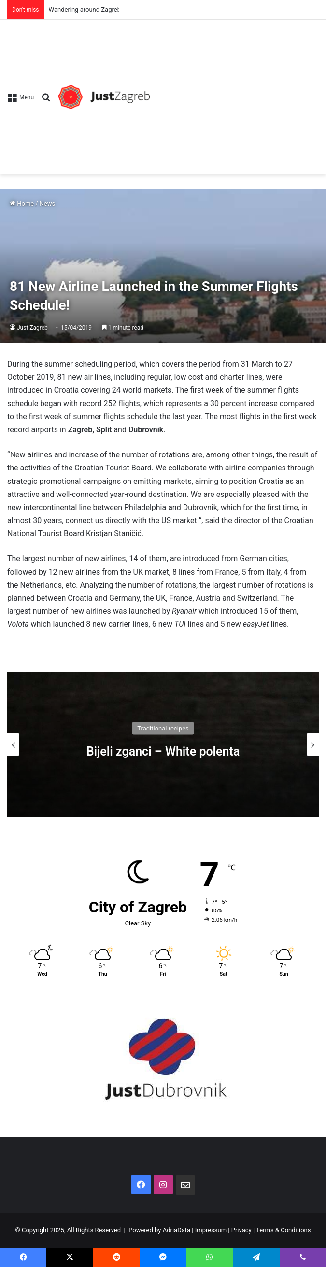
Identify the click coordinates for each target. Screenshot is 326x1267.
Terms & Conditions (283, 1230)
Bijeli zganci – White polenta (163, 751)
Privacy (241, 1230)
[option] (163, 744)
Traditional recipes (163, 727)
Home (22, 203)
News (48, 203)
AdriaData (176, 1230)
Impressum (211, 1230)
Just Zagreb (32, 327)
